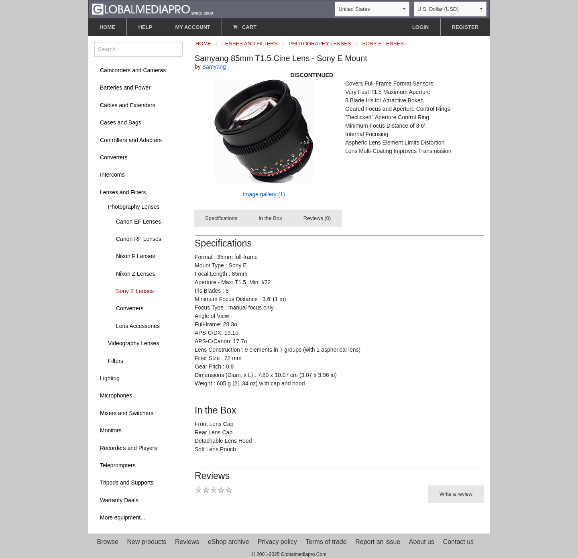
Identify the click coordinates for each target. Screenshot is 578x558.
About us (421, 541)
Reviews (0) (317, 218)
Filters (115, 361)
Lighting (110, 378)
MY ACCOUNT (192, 27)
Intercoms (112, 174)
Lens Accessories (138, 326)
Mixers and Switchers (126, 413)
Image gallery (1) (264, 194)
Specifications (221, 218)
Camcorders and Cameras (133, 70)
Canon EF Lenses (138, 221)
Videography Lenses (133, 343)
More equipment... (122, 517)
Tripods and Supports (126, 482)
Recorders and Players (128, 448)
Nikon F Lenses (135, 256)
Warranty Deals (119, 500)
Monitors (111, 430)
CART (244, 27)
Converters (113, 157)
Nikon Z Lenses (135, 274)
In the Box (270, 218)
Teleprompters (118, 465)
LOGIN (420, 27)
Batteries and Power (125, 87)
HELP (145, 27)
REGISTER (465, 27)
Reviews (187, 541)
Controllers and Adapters (131, 140)
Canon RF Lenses (138, 239)
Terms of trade (325, 541)
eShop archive (228, 541)
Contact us (458, 541)
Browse (107, 541)
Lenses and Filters (123, 192)
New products (147, 541)
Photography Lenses (133, 207)
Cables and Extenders (127, 105)
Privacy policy (277, 541)
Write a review (456, 494)
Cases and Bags (120, 122)
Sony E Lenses (135, 291)
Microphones (116, 395)
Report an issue (377, 541)
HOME (107, 27)
